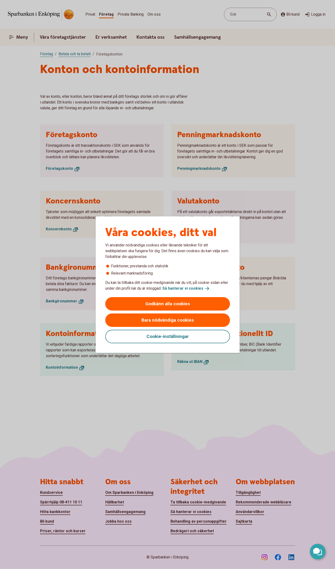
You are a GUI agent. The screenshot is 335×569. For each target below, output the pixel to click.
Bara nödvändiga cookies (167, 320)
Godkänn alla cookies (167, 303)
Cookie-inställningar (168, 336)
